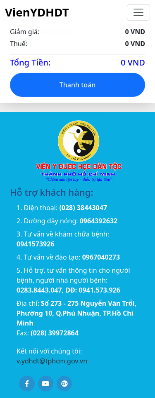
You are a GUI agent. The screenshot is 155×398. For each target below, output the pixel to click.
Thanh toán (78, 85)
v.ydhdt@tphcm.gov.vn (52, 360)
